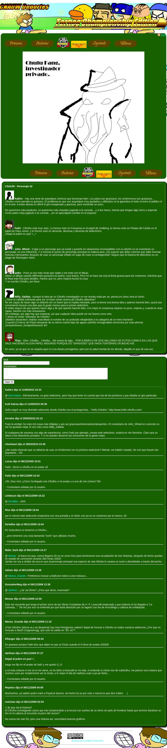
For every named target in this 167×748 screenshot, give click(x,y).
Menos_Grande (17, 578)
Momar (12, 558)
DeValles (13, 503)
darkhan (13, 592)
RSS (161, 35)
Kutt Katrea (15, 397)
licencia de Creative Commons (87, 743)
